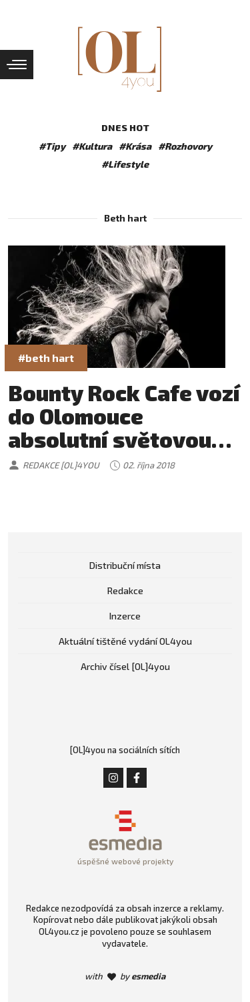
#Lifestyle (125, 164)
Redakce (125, 590)
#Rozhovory (185, 146)
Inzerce (125, 615)
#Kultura (92, 146)
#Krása (135, 146)
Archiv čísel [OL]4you (125, 666)
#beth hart (46, 357)
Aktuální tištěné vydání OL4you (125, 641)
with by (125, 976)
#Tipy (52, 146)
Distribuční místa (125, 565)
